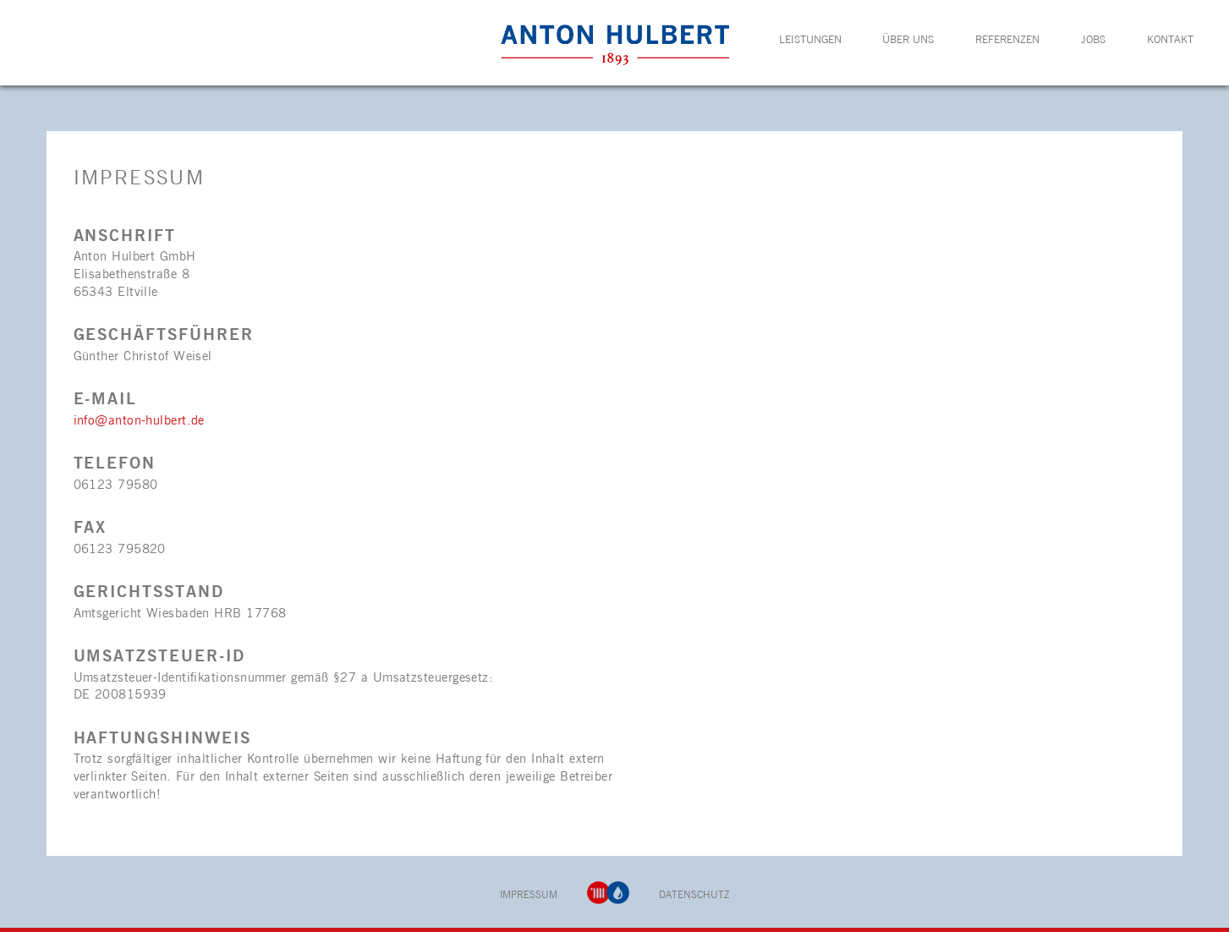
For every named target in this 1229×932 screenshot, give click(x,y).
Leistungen (810, 40)
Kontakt (1170, 40)
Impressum (528, 895)
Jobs (1093, 40)
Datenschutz (694, 895)
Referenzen (1007, 40)
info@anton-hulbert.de (139, 420)
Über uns (908, 40)
